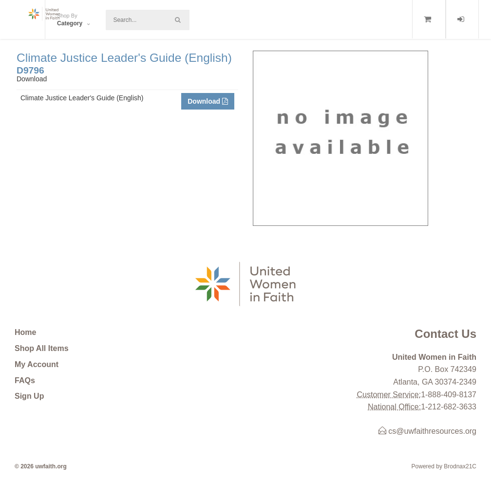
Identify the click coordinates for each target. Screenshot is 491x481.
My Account (36, 364)
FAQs (25, 380)
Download (208, 101)
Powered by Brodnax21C (444, 466)
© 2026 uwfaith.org (41, 466)
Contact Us (445, 333)
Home (25, 332)
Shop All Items (42, 348)
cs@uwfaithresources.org (427, 431)
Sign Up (29, 396)
